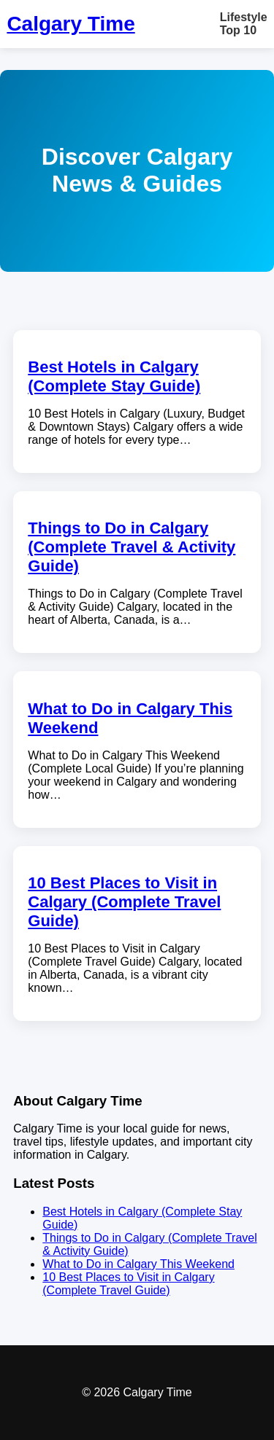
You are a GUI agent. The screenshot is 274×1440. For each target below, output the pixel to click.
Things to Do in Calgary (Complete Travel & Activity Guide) (131, 547)
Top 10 (238, 30)
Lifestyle (243, 17)
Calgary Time (70, 23)
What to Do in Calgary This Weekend (138, 1264)
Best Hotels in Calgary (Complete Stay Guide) (114, 376)
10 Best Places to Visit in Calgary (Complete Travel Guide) (124, 902)
